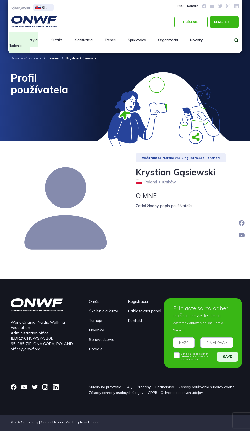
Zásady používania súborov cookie (207, 387)
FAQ (180, 6)
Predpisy (144, 387)
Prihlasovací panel (144, 310)
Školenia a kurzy (103, 310)
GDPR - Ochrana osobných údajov (175, 392)
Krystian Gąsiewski (81, 58)
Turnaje (95, 320)
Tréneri (110, 40)
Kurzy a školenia (23, 43)
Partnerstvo (164, 387)
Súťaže (56, 40)
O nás (94, 301)
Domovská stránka (26, 58)
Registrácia (138, 301)
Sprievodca (137, 40)
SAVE (227, 356)
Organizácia (168, 40)
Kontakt (192, 6)
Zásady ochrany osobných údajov (116, 392)
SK (41, 7)
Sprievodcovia (101, 339)
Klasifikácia (84, 40)
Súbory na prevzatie (105, 387)
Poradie (96, 349)
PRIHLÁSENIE (188, 22)
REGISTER (221, 22)
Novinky (196, 40)
